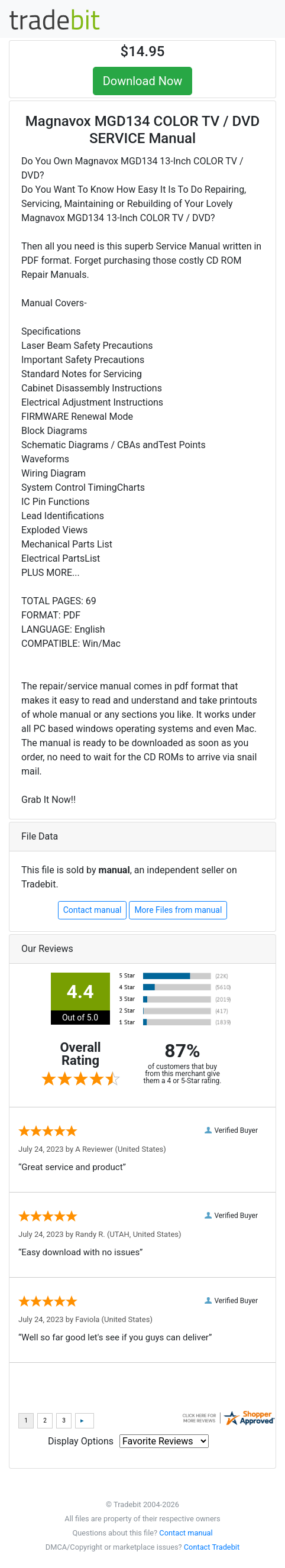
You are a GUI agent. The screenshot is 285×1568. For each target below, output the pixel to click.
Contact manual (92, 910)
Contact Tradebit (211, 1547)
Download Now (143, 81)
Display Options (81, 1441)
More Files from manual (178, 910)
